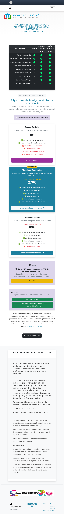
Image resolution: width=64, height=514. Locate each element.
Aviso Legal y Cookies (49, 510)
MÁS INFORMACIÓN (32, 336)
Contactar (52, 506)
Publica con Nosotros (49, 504)
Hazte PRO (32, 281)
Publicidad (52, 508)
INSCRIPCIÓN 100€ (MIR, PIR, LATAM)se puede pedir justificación (32, 305)
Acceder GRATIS (32, 160)
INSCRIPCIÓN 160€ (32, 300)
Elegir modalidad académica (31, 208)
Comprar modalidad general (31, 253)
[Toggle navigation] (52, 8)
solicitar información (34, 326)
